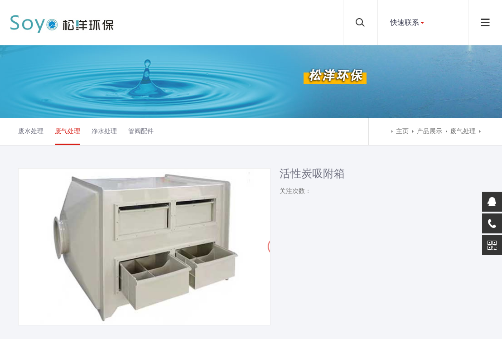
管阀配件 (141, 131)
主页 (402, 131)
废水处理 (30, 131)
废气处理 (67, 131)
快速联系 (404, 22)
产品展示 (429, 131)
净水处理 (104, 131)
